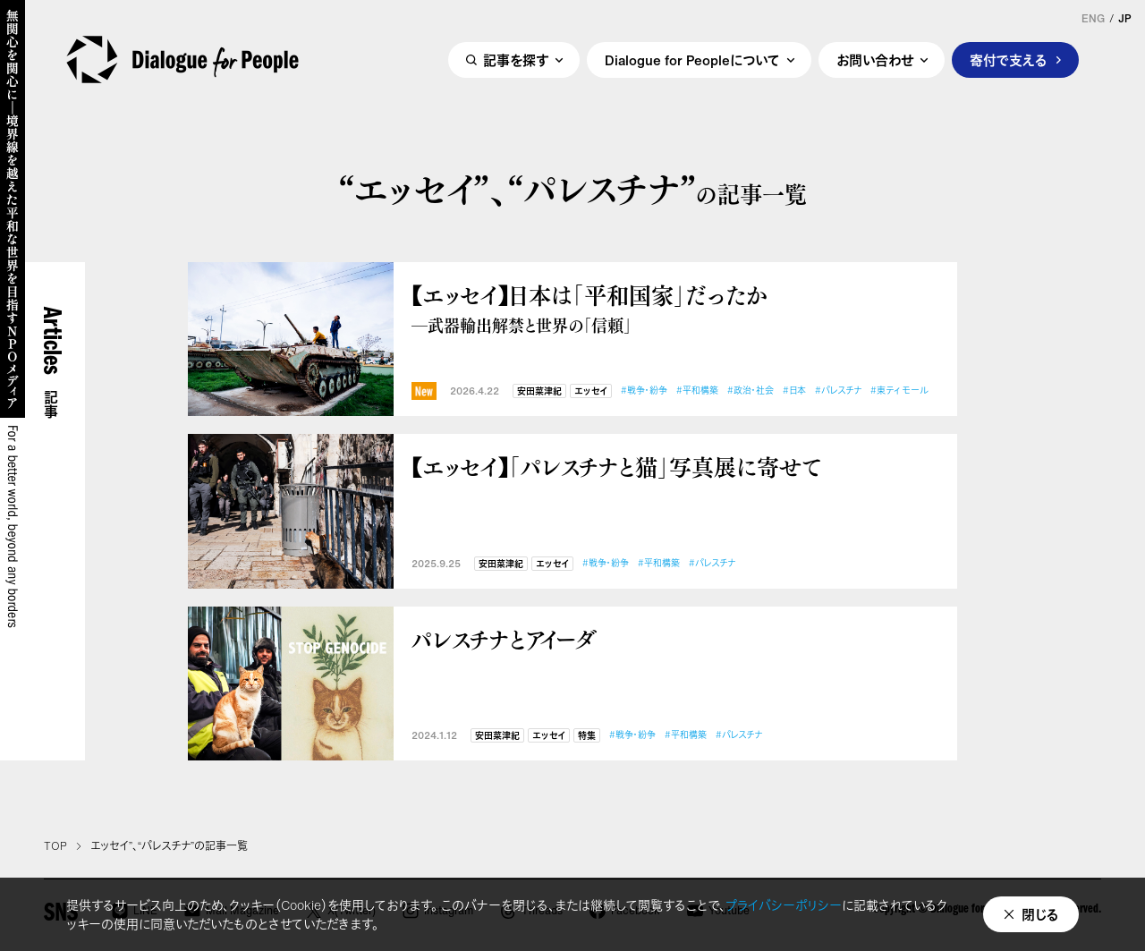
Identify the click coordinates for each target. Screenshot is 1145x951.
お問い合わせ (874, 60)
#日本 (794, 390)
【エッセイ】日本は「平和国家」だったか (675, 308)
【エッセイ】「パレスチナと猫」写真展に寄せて (616, 466)
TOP (55, 846)
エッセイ (590, 391)
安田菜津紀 (539, 391)
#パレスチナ (838, 390)
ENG (1093, 18)
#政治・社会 (750, 390)
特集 (587, 736)
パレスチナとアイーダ (504, 639)
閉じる (1040, 914)
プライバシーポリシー (783, 905)
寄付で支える (1008, 60)
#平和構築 (697, 390)
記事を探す (515, 60)
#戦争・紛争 (644, 390)
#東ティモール (899, 390)
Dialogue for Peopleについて (692, 60)
